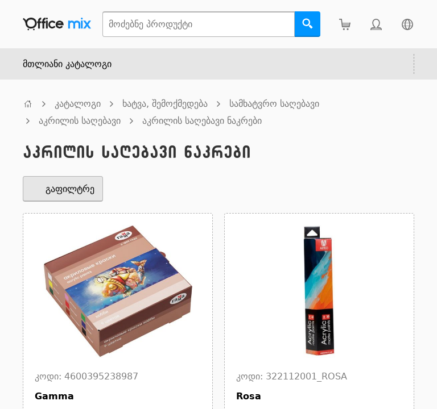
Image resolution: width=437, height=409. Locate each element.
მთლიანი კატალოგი (67, 64)
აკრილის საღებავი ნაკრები (202, 120)
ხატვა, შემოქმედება (165, 103)
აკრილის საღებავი (80, 120)
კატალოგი (78, 103)
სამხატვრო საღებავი (274, 103)
